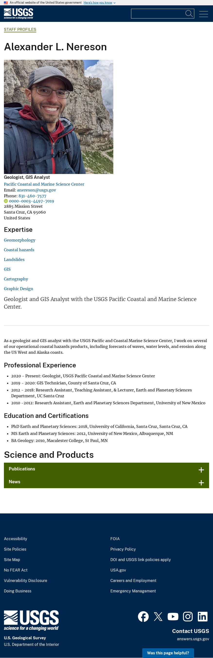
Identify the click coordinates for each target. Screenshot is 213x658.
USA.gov (118, 570)
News (14, 481)
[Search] (189, 13)
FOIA (115, 539)
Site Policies (15, 549)
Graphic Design (18, 288)
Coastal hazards (19, 249)
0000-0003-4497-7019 (31, 201)
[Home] (18, 18)
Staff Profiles (20, 29)
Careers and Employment (133, 581)
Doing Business (17, 591)
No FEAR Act (15, 570)
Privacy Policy (123, 549)
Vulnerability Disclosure (25, 581)
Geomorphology (19, 240)
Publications (22, 468)
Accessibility (15, 539)
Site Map (12, 560)
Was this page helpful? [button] (168, 653)
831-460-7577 (32, 195)
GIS (7, 269)
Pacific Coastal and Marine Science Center (44, 184)
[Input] (162, 13)
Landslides (14, 259)
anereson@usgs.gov (36, 190)
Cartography (16, 279)
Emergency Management (133, 591)
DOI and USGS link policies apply (140, 560)
